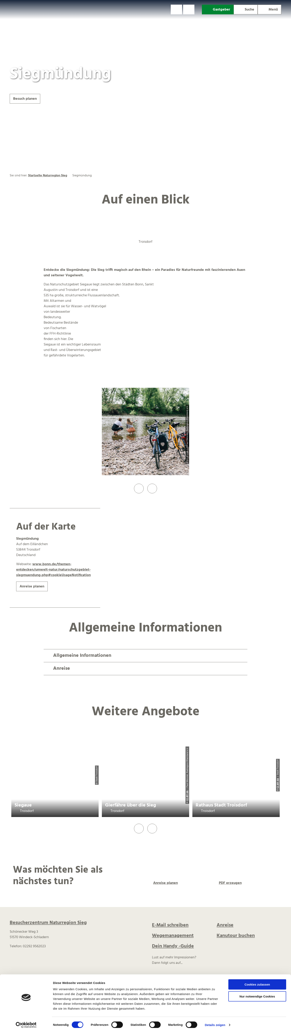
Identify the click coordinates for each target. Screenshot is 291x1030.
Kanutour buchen (236, 936)
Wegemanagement (173, 936)
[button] (176, 9)
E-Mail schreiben (170, 925)
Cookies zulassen (257, 981)
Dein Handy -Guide (173, 946)
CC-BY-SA (187, 795)
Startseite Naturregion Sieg (47, 175)
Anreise (225, 925)
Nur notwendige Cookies (257, 993)
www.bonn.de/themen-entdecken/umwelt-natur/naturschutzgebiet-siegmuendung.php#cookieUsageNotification (53, 569)
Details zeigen (215, 1022)
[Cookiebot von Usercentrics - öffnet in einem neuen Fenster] (26, 1022)
